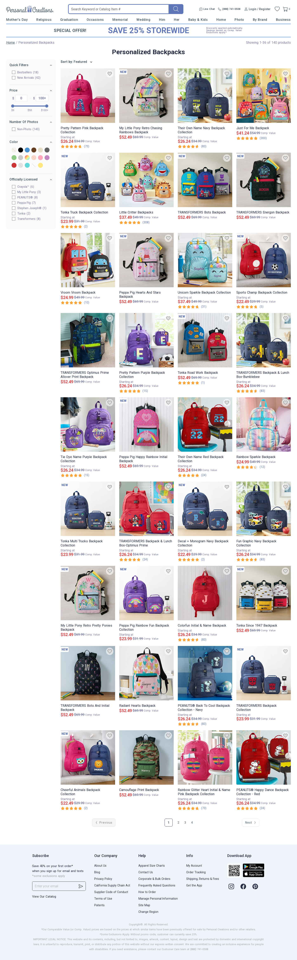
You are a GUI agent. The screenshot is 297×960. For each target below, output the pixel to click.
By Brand (260, 20)
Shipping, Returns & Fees (202, 878)
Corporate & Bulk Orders (154, 878)
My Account (194, 865)
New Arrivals (28, 77)
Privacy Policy (103, 878)
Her (177, 20)
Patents (99, 905)
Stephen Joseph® (31, 208)
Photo (239, 20)
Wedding (143, 20)
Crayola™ (25, 186)
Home (221, 20)
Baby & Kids (198, 20)
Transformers (28, 218)
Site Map (144, 905)
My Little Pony (29, 192)
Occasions (95, 20)
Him (162, 20)
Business (283, 20)
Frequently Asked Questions (156, 885)
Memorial (120, 20)
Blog (97, 872)
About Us (100, 865)
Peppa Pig (26, 202)
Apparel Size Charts (151, 865)
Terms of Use (103, 898)
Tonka (23, 213)
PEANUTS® (27, 197)
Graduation (69, 20)
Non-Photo (28, 129)
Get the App (194, 885)
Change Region (148, 911)
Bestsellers (27, 72)
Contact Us (145, 872)
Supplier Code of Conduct (111, 892)
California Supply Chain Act (112, 885)
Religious (44, 20)
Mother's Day (17, 20)
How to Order (147, 892)
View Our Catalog (44, 896)
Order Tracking (196, 872)
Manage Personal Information (158, 898)
